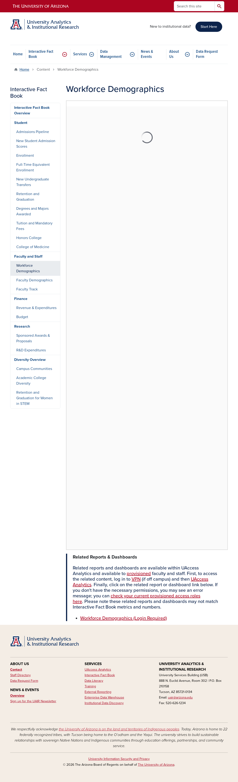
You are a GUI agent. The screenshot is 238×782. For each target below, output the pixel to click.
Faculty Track (27, 289)
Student (20, 122)
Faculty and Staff (28, 256)
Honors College (29, 238)
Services (80, 54)
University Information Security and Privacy (119, 759)
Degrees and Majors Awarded (32, 211)
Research (22, 326)
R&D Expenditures (31, 350)
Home (18, 54)
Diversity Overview (30, 359)
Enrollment (25, 155)
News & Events (147, 54)
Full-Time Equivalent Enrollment (33, 167)
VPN (136, 579)
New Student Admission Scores (35, 144)
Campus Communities (34, 368)
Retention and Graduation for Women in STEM (34, 398)
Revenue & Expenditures (36, 308)
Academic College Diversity (31, 381)
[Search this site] (194, 6)
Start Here (209, 26)
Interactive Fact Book (41, 54)
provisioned (139, 573)
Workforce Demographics (28, 268)
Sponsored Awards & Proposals (33, 338)
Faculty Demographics (34, 280)
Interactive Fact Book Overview (32, 110)
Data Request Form (207, 54)
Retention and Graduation (27, 197)
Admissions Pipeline (32, 132)
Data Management (111, 54)
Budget (22, 317)
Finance (20, 298)
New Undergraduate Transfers (32, 182)
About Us (174, 54)
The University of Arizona (156, 765)
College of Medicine (32, 247)
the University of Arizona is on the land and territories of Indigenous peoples (119, 729)
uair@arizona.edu (180, 697)
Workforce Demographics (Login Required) (123, 618)
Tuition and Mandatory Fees (34, 226)
